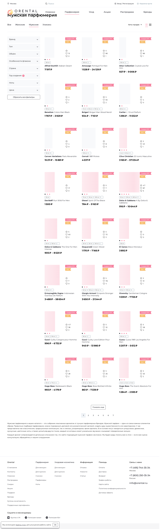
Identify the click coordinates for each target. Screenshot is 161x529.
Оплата (102, 468)
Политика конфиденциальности (112, 488)
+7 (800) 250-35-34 (139, 475)
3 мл (121, 391)
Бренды (147, 12)
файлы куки (21, 525)
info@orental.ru (138, 483)
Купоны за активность (16, 501)
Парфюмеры (41, 480)
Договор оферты (106, 493)
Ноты (38, 484)
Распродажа (127, 12)
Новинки (50, 12)
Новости (83, 472)
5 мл (126, 391)
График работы (105, 480)
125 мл (47, 161)
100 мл (48, 71)
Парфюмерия (72, 12)
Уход (91, 12)
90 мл (53, 345)
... (89, 71)
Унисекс (39, 476)
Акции (107, 12)
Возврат (102, 476)
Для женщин (41, 468)
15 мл (84, 117)
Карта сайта (104, 484)
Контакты (11, 472)
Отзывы (83, 468)
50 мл (127, 161)
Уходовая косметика (64, 462)
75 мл (84, 206)
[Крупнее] (146, 33)
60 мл (90, 117)
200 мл (97, 206)
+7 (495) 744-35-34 (139, 467)
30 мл (47, 206)
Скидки (10, 484)
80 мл (122, 117)
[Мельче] (150, 33)
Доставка (102, 472)
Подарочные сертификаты (18, 505)
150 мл (97, 298)
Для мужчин (41, 472)
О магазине (12, 468)
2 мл (121, 161)
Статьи (83, 476)
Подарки (11, 493)
